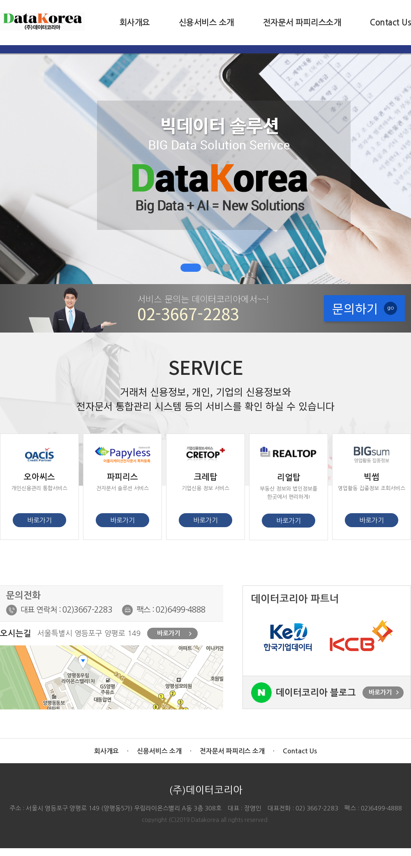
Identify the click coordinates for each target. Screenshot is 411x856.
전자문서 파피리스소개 (302, 22)
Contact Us (390, 22)
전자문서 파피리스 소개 (232, 751)
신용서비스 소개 (206, 22)
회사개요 (135, 22)
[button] (190, 268)
